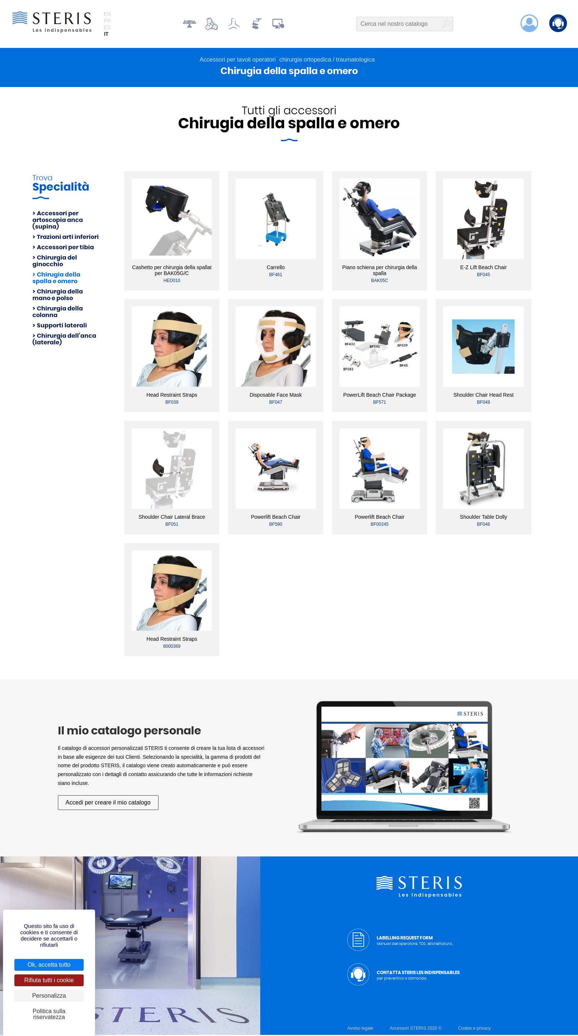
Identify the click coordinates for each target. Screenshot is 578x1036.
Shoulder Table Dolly (483, 518)
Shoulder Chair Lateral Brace (172, 518)
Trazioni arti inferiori (68, 238)
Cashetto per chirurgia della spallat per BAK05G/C (172, 271)
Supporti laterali (62, 326)
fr (107, 21)
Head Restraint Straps (171, 396)
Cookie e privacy (474, 1029)
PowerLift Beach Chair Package (379, 396)
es (107, 28)
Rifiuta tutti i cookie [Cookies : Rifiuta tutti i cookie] (49, 980)
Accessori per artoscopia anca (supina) (57, 220)
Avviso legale (360, 1029)
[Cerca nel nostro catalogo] (404, 24)
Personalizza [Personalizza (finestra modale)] (49, 995)
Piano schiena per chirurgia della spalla (379, 271)
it (106, 34)
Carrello (276, 268)
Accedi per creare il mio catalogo (108, 803)
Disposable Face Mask (276, 396)
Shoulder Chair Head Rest (483, 396)
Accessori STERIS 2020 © (416, 1029)
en (107, 14)
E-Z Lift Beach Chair (483, 268)
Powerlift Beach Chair (276, 518)
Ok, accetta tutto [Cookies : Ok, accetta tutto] (49, 965)
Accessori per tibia (65, 248)
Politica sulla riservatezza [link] (49, 1014)
